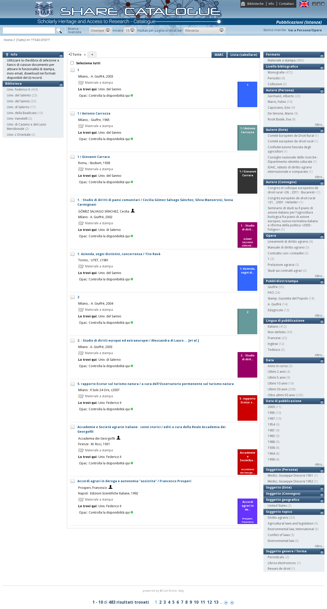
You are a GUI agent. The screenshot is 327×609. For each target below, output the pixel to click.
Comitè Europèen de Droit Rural (291, 135)
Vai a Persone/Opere (305, 30)
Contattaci (286, 4)
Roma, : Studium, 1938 (94, 163)
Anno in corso (278, 366)
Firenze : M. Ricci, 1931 (94, 444)
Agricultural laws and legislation (290, 523)
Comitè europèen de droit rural (290, 141)
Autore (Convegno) (281, 182)
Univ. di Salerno (18, 107)
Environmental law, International (291, 529)
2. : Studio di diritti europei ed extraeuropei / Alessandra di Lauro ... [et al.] (138, 340)
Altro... (319, 124)
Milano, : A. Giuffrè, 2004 (95, 303)
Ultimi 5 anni (277, 377)
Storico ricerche (274, 30)
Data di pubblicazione (283, 401)
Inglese (273, 344)
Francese (274, 338)
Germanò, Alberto (281, 96)
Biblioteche (255, 4)
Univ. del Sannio (18, 101)
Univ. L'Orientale (19, 134)
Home (8, 40)
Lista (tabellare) (243, 55)
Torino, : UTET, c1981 (93, 260)
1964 (271, 453)
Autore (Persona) (280, 90)
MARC (219, 55)
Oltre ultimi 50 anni (281, 395)
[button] (100, 30)
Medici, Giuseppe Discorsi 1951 (290, 475)
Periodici (274, 78)
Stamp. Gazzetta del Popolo (288, 298)
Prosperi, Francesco (92, 488)
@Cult (164, 590)
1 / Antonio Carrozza (93, 113)
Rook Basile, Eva (279, 119)
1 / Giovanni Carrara (93, 157)
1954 (271, 424)
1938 (271, 447)
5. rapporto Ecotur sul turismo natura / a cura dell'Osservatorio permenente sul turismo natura (155, 384)
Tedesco (274, 349)
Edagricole (275, 310)
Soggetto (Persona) (282, 469)
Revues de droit (279, 568)
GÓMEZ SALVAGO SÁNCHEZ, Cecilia (103, 211)
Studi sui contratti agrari (285, 270)
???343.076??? (40, 40)
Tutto (76, 54)
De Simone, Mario (280, 113)
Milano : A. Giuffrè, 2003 (95, 347)
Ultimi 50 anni (277, 389)
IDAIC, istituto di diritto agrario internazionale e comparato (290, 169)
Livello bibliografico (282, 66)
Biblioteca (13, 83)
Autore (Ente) (277, 130)
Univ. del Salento (19, 95)
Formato (273, 54)
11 (203, 602)
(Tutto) (20, 40)
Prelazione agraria (281, 265)
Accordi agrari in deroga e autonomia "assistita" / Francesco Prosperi (134, 481)
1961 (271, 430)
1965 (271, 436)
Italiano (273, 326)
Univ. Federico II (18, 89)
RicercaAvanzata (74, 30)
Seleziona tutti (87, 63)
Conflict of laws (279, 535)
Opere (271, 235)
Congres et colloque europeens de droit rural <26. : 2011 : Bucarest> (293, 190)
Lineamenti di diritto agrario (288, 241)
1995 (271, 413)
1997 (271, 418)
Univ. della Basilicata (22, 113)
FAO (271, 292)
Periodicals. (276, 557)
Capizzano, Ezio (279, 107)
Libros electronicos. (282, 563)
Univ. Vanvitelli (17, 118)
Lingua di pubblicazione (285, 320)
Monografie (276, 72)
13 (216, 602)
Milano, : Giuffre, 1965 (94, 120)
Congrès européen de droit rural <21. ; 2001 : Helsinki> (291, 200)
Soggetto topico (279, 511)
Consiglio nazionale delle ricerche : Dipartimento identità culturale (293, 159)
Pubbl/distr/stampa (282, 281)
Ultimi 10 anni (277, 383)
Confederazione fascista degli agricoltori (289, 149)
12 (209, 602)
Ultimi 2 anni (277, 371)
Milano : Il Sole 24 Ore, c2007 (99, 390)
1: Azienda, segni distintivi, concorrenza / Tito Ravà (118, 254)
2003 (271, 407)
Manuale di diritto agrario (286, 247)
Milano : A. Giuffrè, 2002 (95, 217)
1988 (271, 442)
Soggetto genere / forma (286, 551)
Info (271, 4)
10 (196, 602)
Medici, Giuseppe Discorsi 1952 (290, 481)
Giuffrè (273, 287)
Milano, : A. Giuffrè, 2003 (95, 76)
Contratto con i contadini (286, 253)
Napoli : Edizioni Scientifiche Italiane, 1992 (108, 493)
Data (270, 360)
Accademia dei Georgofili (96, 438)
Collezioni (275, 84)
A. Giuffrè (274, 304)
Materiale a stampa (282, 60)
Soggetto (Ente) (278, 487)
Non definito (277, 332)
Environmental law (281, 541)
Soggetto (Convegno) (283, 493)
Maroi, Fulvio (277, 102)
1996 (271, 459)
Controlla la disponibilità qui (111, 95)
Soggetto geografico (282, 500)
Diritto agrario (278, 517)
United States (277, 505)
